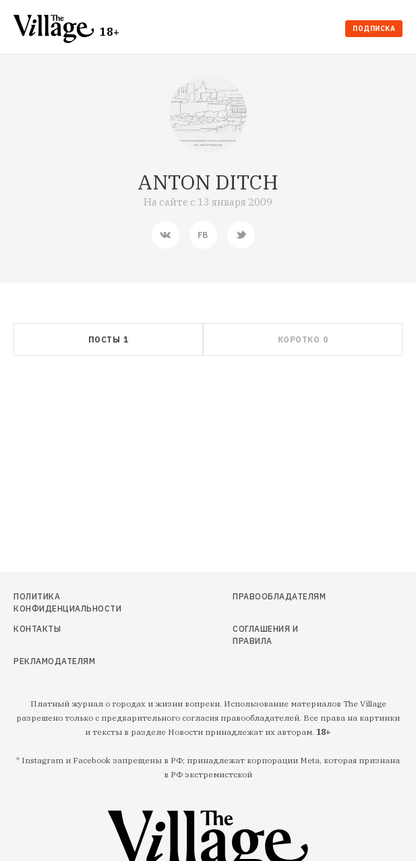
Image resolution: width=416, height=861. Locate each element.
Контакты (37, 629)
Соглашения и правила (265, 635)
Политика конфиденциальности (67, 602)
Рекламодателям (54, 661)
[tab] (108, 339)
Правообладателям (278, 596)
